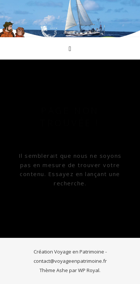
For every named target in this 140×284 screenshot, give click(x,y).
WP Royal (88, 270)
